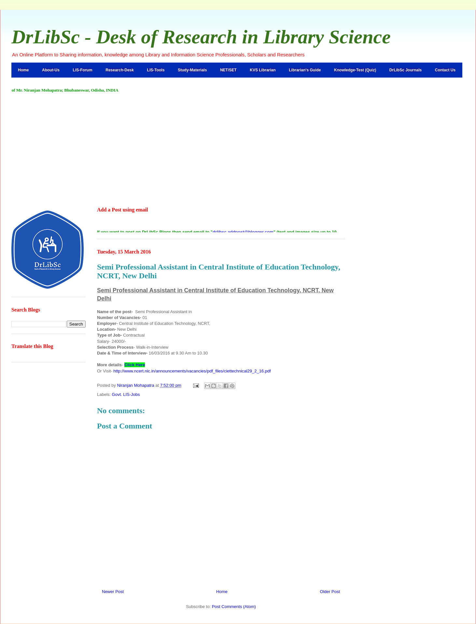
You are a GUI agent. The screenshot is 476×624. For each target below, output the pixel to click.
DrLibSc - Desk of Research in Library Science (201, 37)
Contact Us (445, 70)
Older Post (330, 591)
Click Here (134, 364)
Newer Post (113, 591)
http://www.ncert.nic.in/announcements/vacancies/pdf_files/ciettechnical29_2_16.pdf (192, 371)
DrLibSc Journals (405, 70)
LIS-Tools (156, 70)
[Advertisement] (238, 150)
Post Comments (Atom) (234, 606)
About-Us (51, 70)
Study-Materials (192, 70)
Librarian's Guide (305, 70)
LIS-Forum (82, 70)
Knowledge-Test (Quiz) (355, 70)
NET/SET (228, 70)
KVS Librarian (262, 70)
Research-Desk (119, 70)
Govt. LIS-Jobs (126, 394)
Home (23, 70)
